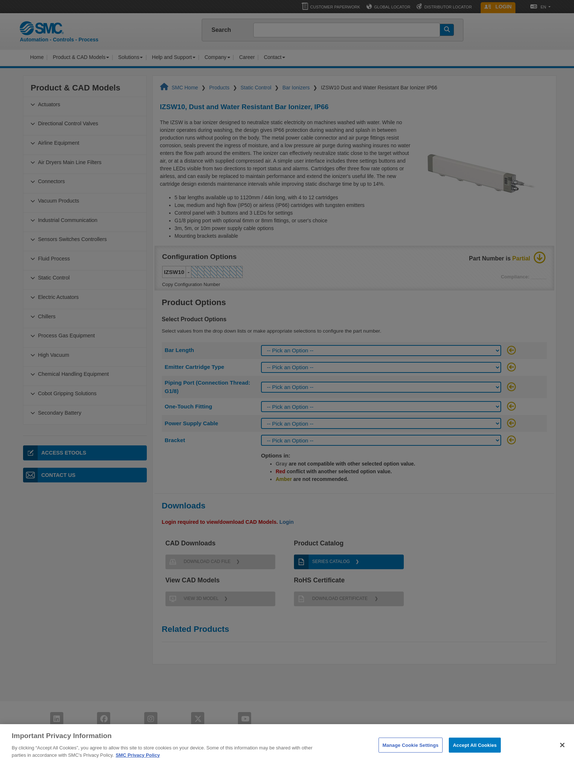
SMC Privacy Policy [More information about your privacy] (138, 764)
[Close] (562, 754)
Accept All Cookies (475, 754)
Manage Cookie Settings (411, 754)
